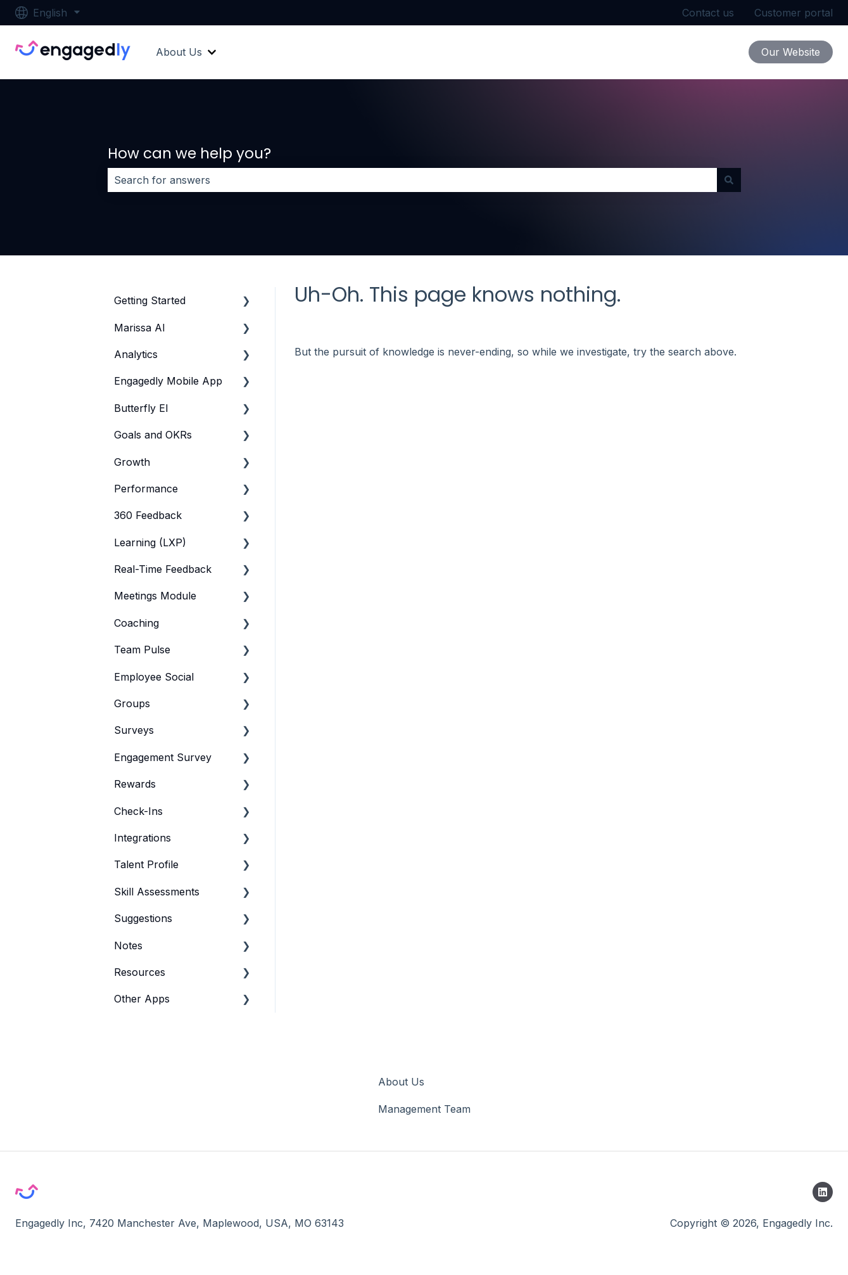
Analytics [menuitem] (136, 354)
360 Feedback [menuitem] (148, 515)
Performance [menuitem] (146, 488)
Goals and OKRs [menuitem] (153, 434)
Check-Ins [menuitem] (138, 811)
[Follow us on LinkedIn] (823, 1192)
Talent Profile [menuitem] (146, 864)
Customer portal (793, 12)
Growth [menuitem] (132, 462)
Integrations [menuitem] (142, 837)
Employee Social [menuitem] (154, 676)
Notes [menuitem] (128, 945)
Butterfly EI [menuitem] (141, 408)
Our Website (790, 52)
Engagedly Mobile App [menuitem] (168, 381)
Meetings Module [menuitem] (155, 595)
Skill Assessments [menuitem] (156, 891)
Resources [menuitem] (139, 972)
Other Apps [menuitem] (142, 998)
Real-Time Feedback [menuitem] (163, 569)
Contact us (708, 12)
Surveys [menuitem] (134, 730)
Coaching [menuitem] (136, 623)
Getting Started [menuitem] (150, 300)
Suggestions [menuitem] (143, 918)
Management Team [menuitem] (424, 1109)
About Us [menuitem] (401, 1081)
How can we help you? (189, 153)
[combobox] (412, 180)
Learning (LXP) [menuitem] (150, 542)
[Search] (729, 180)
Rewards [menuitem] (135, 784)
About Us (179, 52)
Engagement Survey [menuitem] (163, 757)
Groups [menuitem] (132, 703)
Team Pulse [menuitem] (142, 649)
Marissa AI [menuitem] (139, 327)
